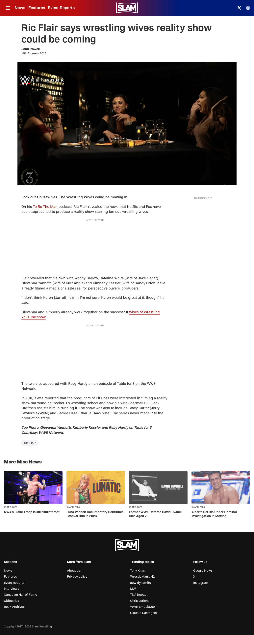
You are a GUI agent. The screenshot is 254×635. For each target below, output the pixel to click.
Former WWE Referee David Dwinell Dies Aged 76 (155, 514)
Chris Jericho (139, 601)
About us (73, 570)
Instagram (200, 583)
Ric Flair (30, 443)
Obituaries (11, 601)
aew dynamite (140, 583)
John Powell (30, 49)
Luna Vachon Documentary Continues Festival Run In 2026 (94, 514)
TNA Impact (139, 594)
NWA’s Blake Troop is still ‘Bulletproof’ (32, 512)
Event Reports (61, 8)
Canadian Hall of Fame (20, 594)
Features (36, 8)
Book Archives (14, 607)
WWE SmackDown (143, 607)
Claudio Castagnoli (144, 613)
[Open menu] (8, 8)
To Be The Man (45, 207)
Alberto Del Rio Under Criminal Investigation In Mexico (214, 514)
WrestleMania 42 (142, 576)
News (20, 8)
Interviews (11, 589)
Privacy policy (77, 576)
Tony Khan (137, 570)
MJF (133, 589)
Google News (203, 570)
